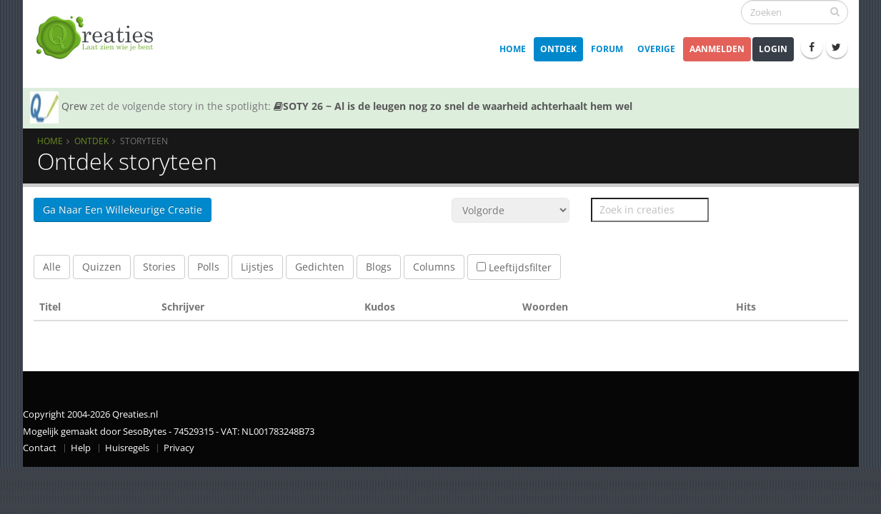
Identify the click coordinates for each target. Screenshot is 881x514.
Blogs (379, 266)
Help (81, 448)
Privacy (179, 448)
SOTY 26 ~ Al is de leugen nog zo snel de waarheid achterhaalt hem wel (453, 106)
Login (773, 49)
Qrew (74, 106)
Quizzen (101, 266)
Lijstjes (257, 266)
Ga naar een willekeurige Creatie (122, 209)
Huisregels (127, 448)
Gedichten (319, 266)
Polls (208, 266)
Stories (159, 266)
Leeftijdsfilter (514, 267)
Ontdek (558, 49)
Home (512, 49)
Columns (434, 266)
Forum (607, 49)
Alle (52, 266)
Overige (656, 49)
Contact (39, 448)
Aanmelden (717, 49)
